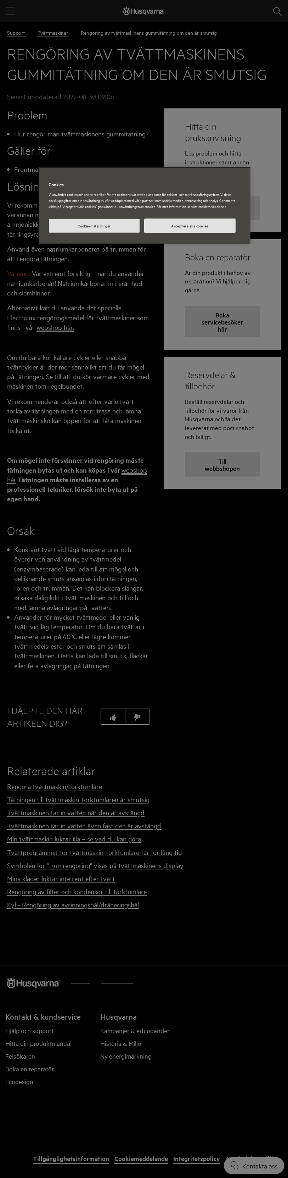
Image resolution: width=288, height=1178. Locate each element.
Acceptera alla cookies (189, 225)
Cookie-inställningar (94, 225)
